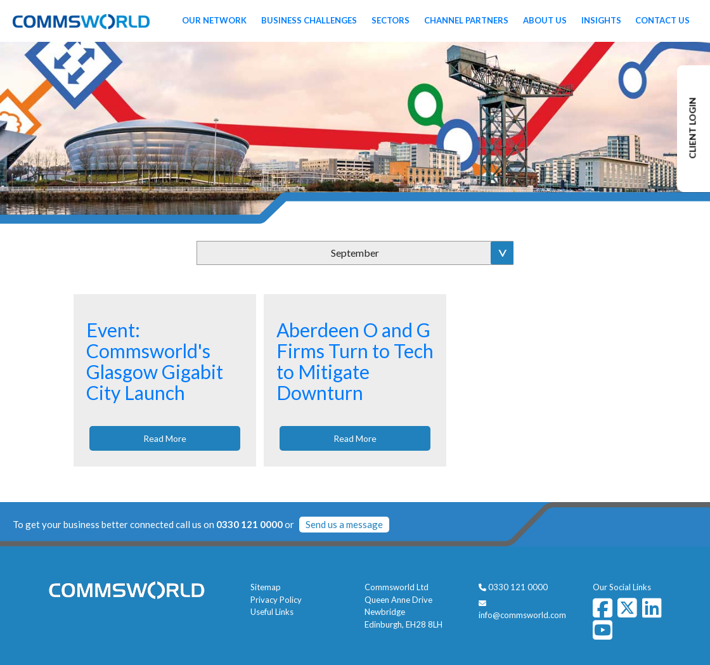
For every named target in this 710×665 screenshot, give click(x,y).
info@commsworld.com (522, 615)
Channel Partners (466, 20)
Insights (601, 20)
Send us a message (344, 524)
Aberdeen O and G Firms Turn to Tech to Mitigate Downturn (355, 361)
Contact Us (662, 20)
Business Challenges (309, 20)
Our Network (214, 20)
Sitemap (265, 587)
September (355, 253)
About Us (545, 20)
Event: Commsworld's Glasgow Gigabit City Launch (154, 361)
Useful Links (272, 612)
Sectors (390, 20)
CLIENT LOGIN (692, 128)
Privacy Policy (276, 600)
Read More (164, 438)
